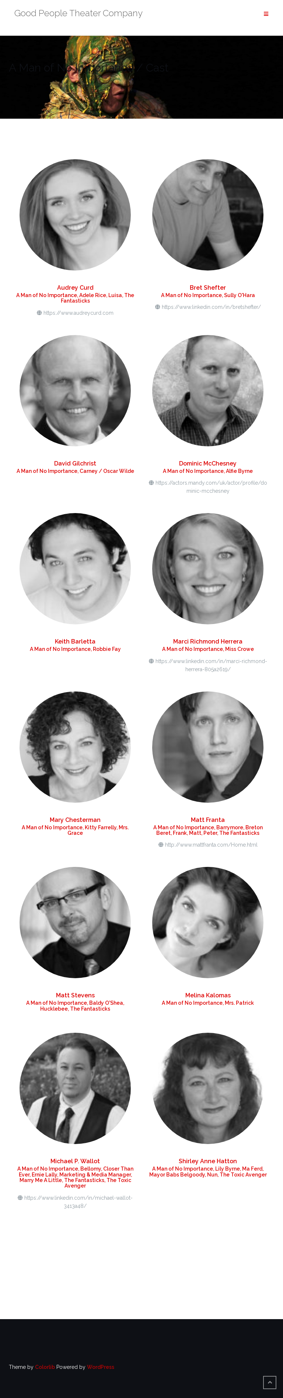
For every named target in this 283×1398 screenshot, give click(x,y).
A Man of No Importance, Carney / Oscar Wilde (75, 471)
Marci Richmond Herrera (207, 641)
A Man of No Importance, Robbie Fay (75, 649)
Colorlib (45, 1367)
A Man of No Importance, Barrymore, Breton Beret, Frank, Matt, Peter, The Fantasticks (208, 830)
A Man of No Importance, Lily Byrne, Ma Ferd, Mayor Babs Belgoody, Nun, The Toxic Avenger (208, 1171)
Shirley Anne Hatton (208, 1161)
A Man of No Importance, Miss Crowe (208, 649)
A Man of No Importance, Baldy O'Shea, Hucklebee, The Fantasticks (75, 1005)
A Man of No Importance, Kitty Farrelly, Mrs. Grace (75, 830)
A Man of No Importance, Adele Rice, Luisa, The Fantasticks (75, 298)
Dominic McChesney (208, 463)
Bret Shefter (208, 287)
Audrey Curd (75, 287)
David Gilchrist (75, 463)
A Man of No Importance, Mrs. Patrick (208, 1003)
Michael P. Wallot (75, 1161)
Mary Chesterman (75, 819)
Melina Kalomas (208, 995)
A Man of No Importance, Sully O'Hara (208, 295)
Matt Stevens (75, 995)
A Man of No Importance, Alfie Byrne (208, 471)
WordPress (100, 1367)
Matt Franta (208, 819)
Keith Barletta (75, 641)
